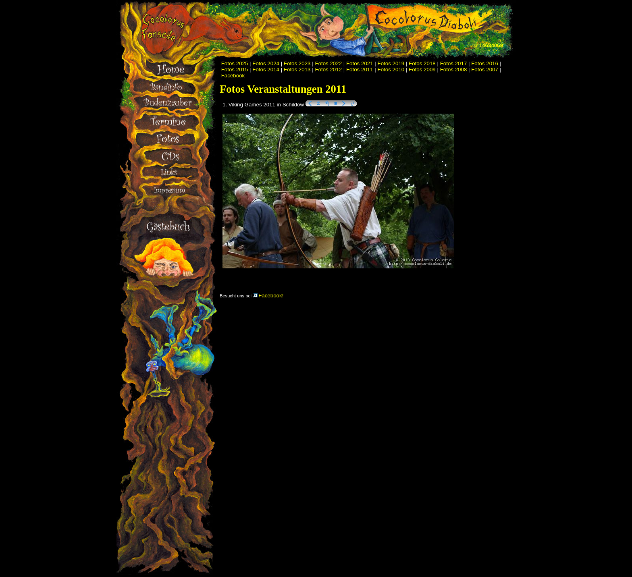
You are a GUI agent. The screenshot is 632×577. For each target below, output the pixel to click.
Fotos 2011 (359, 69)
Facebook (233, 76)
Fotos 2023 (297, 63)
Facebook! (268, 296)
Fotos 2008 (453, 69)
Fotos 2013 (297, 69)
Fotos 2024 (265, 63)
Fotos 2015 (234, 69)
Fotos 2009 (422, 69)
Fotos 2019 (391, 63)
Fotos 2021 (359, 63)
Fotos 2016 (484, 63)
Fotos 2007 (484, 69)
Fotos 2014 (265, 69)
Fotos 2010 (391, 69)
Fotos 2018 (422, 63)
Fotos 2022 (328, 63)
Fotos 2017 (453, 63)
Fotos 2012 (328, 69)
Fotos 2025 (234, 63)
